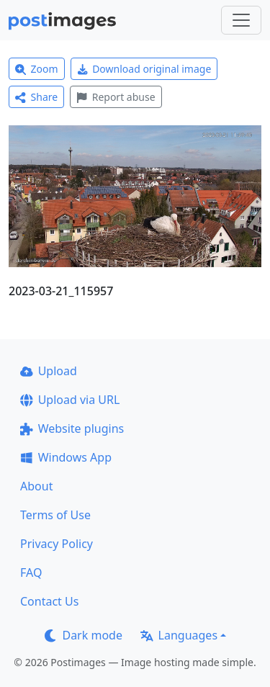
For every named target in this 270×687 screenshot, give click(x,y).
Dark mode (83, 635)
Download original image (144, 69)
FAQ (31, 572)
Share (36, 97)
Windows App (66, 457)
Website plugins (72, 428)
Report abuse (115, 97)
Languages (178, 635)
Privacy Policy (56, 544)
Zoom (36, 69)
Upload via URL (70, 400)
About (36, 486)
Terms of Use (55, 515)
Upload (48, 371)
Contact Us (49, 601)
